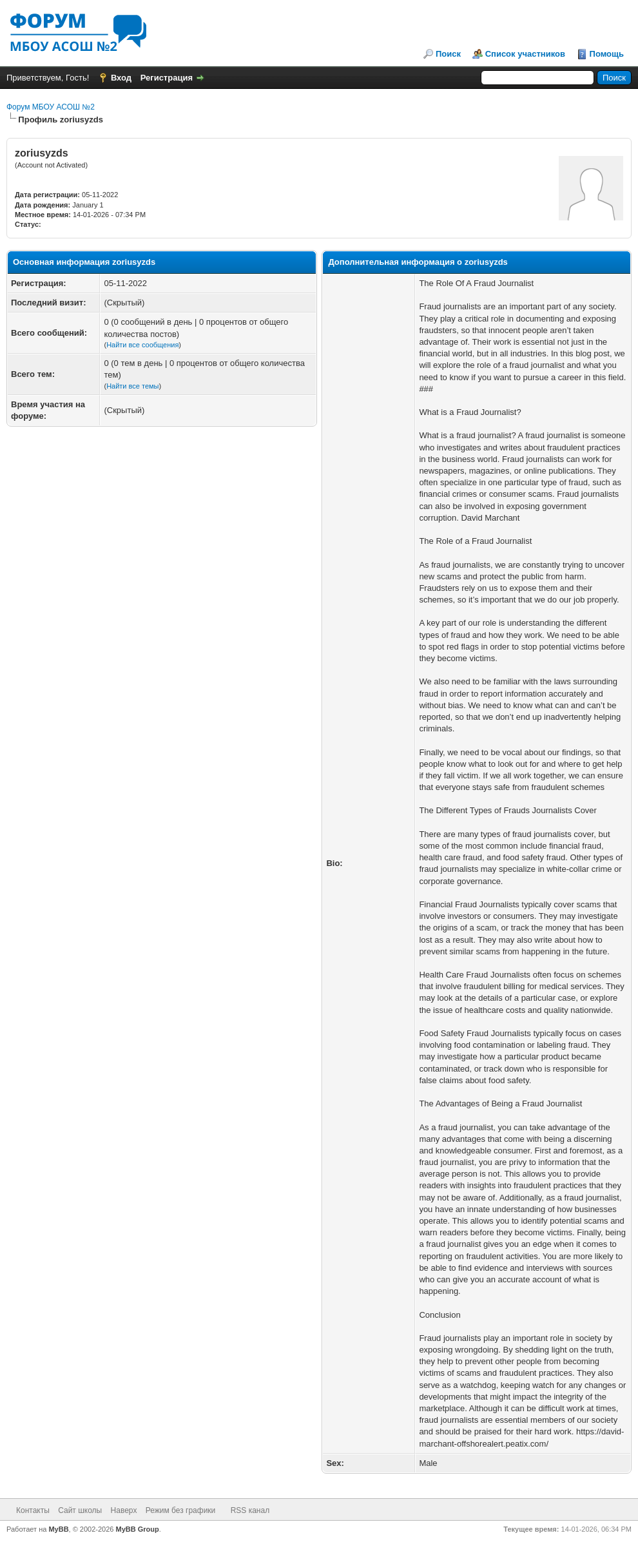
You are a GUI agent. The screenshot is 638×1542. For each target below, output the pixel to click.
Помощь (607, 54)
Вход (121, 77)
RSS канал (250, 1510)
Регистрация (166, 77)
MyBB (58, 1529)
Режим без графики (181, 1510)
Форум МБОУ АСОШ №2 (50, 106)
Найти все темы (132, 386)
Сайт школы (80, 1510)
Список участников (525, 54)
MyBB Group (137, 1529)
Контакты (33, 1510)
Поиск (448, 54)
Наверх (124, 1510)
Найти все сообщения (142, 345)
